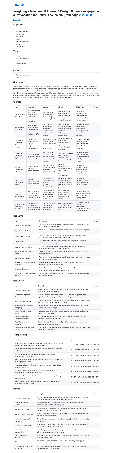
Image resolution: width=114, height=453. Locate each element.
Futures (18, 4)
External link (17, 20)
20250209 (85, 15)
